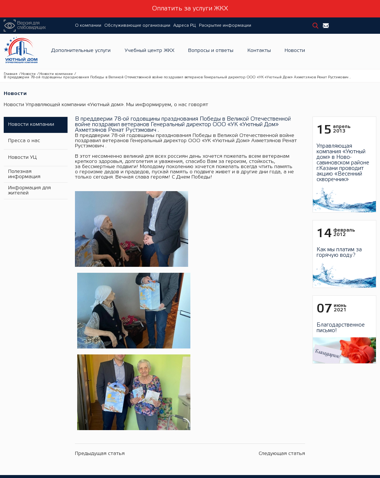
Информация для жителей (28, 190)
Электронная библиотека (167, 423)
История (60, 398)
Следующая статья (282, 264)
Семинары (151, 415)
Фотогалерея (65, 415)
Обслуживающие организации (137, 25)
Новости (295, 51)
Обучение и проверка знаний (171, 398)
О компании (88, 25)
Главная (10, 74)
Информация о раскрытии (253, 415)
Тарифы (233, 439)
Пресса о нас (23, 140)
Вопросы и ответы (210, 51)
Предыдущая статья (100, 264)
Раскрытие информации (225, 25)
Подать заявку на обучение (169, 431)
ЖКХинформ (154, 439)
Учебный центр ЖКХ (149, 51)
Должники (236, 431)
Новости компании (56, 74)
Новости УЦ (21, 157)
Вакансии (61, 407)
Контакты (259, 51)
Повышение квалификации (169, 407)
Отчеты (232, 423)
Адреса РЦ (184, 25)
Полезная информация (23, 173)
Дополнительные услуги (81, 51)
